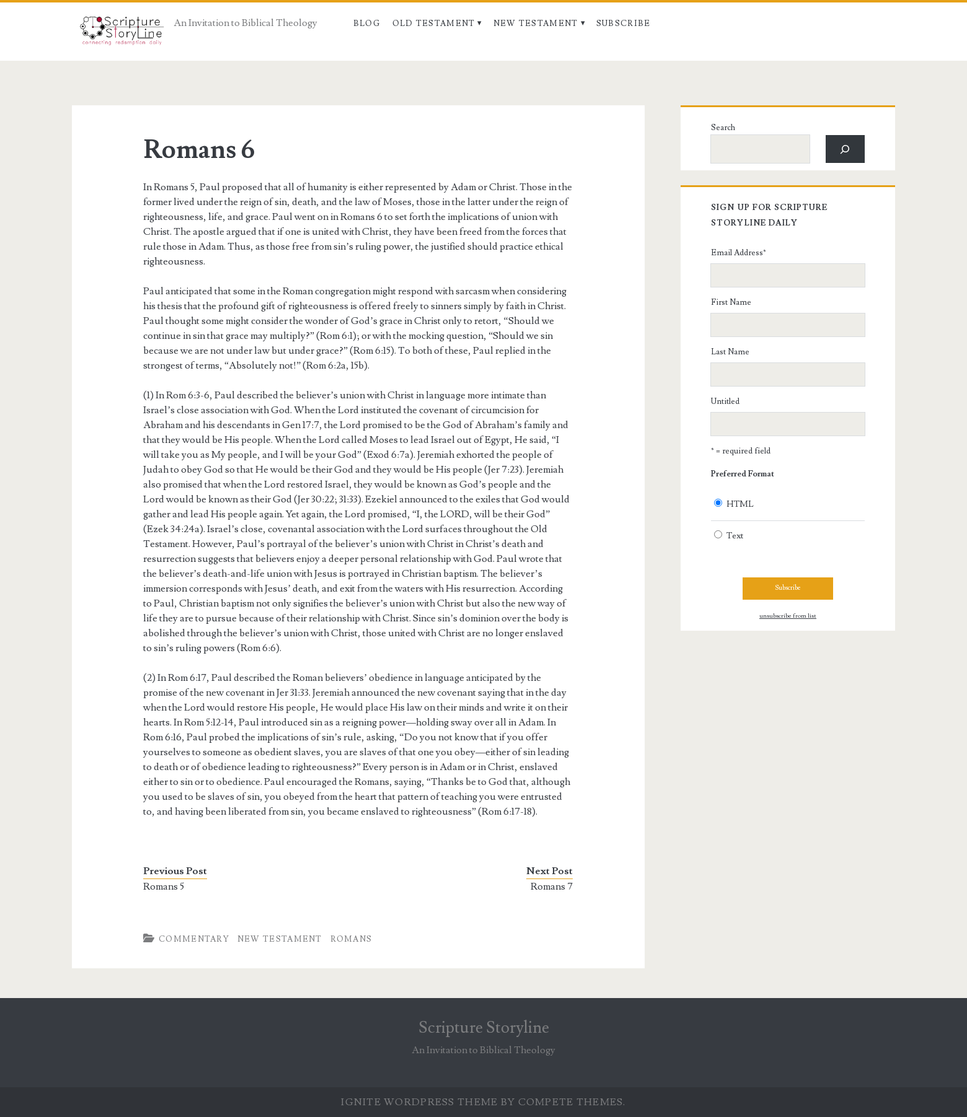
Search (723, 128)
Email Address (738, 253)
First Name (731, 302)
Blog (366, 23)
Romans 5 (163, 886)
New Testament (535, 23)
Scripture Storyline (483, 1027)
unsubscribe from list (787, 616)
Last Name (730, 352)
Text (734, 535)
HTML (740, 504)
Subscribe (623, 23)
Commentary (194, 939)
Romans (351, 939)
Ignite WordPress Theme (419, 1102)
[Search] (845, 149)
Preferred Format (742, 474)
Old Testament (433, 23)
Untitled (725, 401)
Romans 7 (552, 886)
